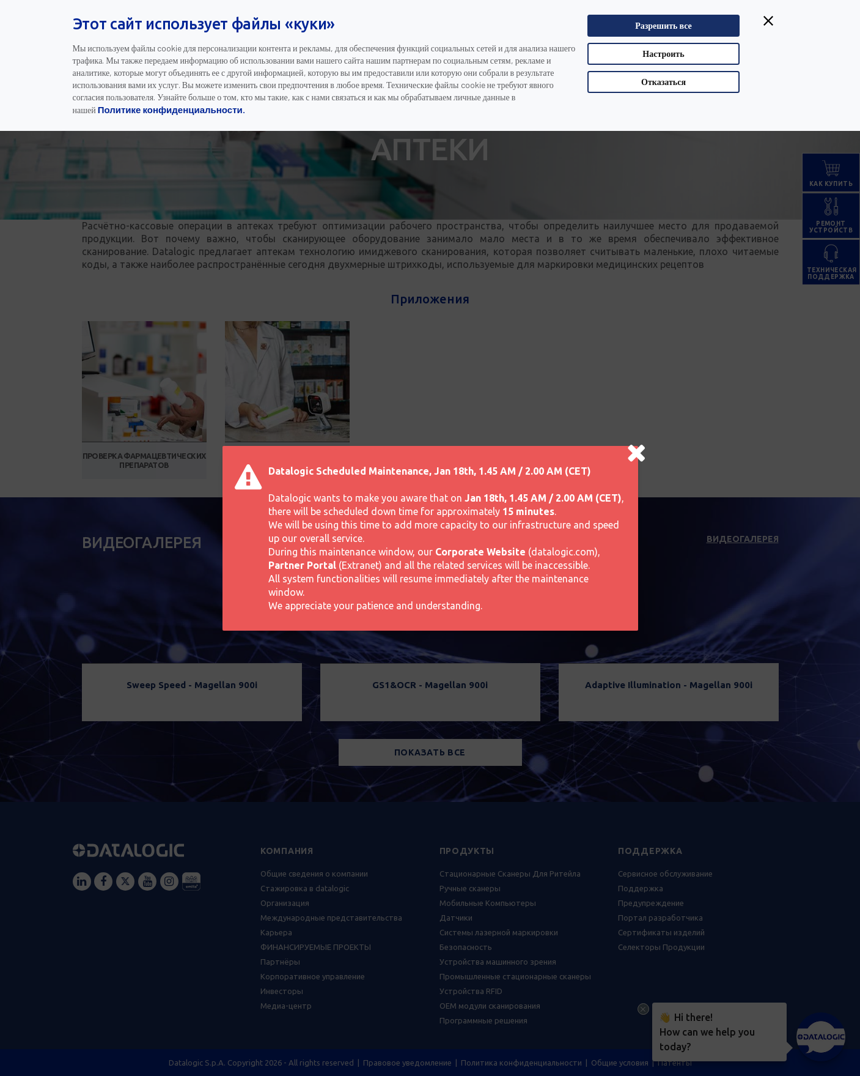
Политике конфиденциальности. (171, 109)
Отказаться (663, 81)
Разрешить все (663, 25)
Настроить (663, 53)
